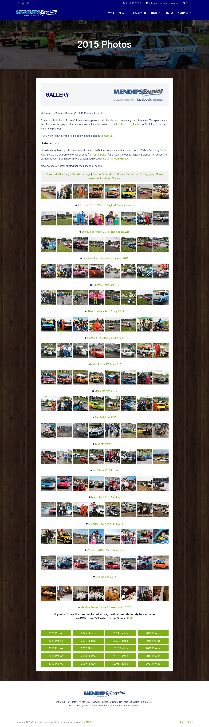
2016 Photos (120, 648)
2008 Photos (120, 663)
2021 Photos (88, 640)
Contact (184, 12)
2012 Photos (120, 656)
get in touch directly (117, 158)
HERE (129, 618)
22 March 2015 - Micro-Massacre (104, 550)
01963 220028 (133, 3)
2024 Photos (120, 633)
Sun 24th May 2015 (105, 417)
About (123, 12)
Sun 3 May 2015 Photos (104, 470)
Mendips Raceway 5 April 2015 (104, 523)
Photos (169, 12)
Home (111, 12)
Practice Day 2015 (104, 576)
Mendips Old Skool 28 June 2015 (104, 337)
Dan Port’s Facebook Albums (109, 174)
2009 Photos (88, 663)
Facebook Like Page (127, 124)
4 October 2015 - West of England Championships (104, 205)
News (155, 12)
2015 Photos (153, 648)
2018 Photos (56, 648)
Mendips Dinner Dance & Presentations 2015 (104, 607)
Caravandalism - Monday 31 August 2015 (104, 258)
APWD (89, 722)
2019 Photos (153, 640)
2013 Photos (88, 656)
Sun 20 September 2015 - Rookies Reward (104, 231)
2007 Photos (153, 663)
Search (189, 3)
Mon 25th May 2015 (105, 390)
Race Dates (139, 12)
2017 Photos (88, 648)
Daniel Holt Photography (141, 174)
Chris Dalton (100, 154)
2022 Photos (56, 640)
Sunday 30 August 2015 (104, 284)
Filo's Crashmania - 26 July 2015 (104, 311)
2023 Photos (153, 633)
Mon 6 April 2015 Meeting (104, 497)
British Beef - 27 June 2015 (104, 364)
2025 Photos (88, 633)
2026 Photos (56, 633)
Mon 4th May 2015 (104, 443)
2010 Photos (56, 663)
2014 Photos (56, 656)
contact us (106, 135)
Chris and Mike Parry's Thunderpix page (68, 174)
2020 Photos (120, 640)
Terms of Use (186, 722)
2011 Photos (153, 656)
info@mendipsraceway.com (163, 3)
